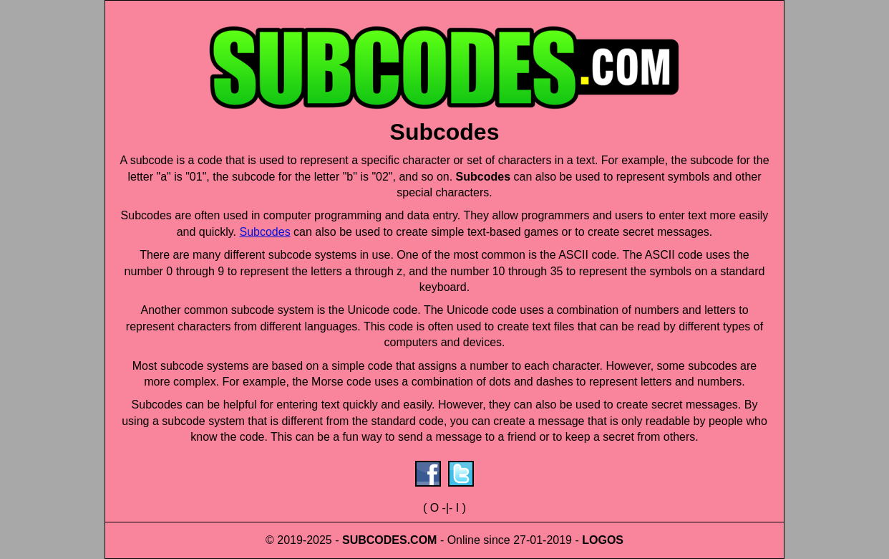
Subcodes (264, 232)
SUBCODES (374, 540)
